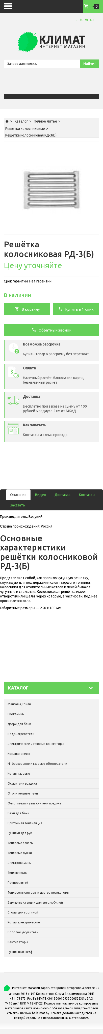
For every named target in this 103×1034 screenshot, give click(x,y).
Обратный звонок (51, 329)
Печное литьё (45, 121)
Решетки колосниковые (25, 129)
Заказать (17, 505)
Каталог (21, 121)
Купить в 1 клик (76, 308)
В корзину (27, 308)
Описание (18, 495)
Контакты (87, 495)
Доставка (62, 495)
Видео (40, 495)
